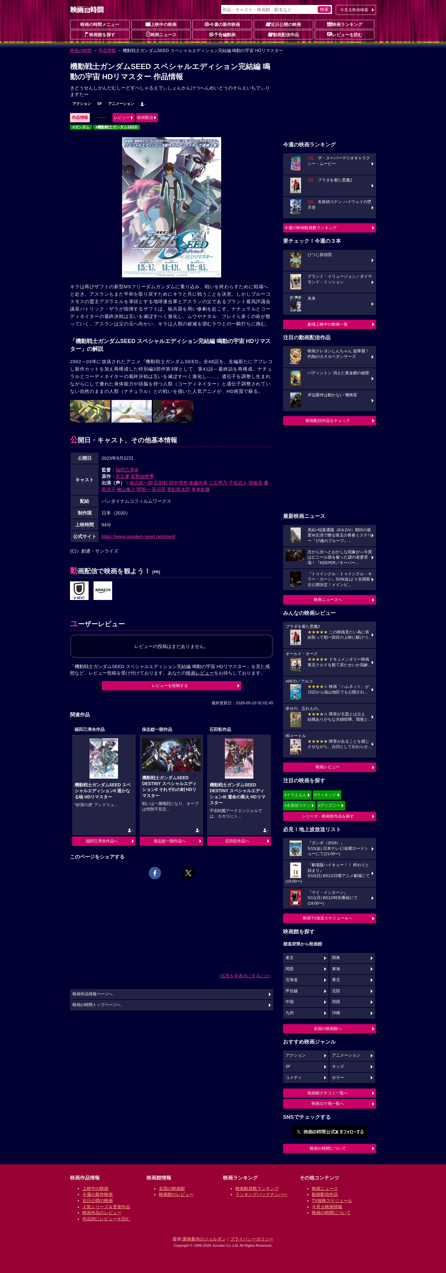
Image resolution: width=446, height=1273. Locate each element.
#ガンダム (81, 127)
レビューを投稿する (170, 685)
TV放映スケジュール (332, 1200)
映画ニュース (161, 34)
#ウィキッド (325, 795)
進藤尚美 (198, 482)
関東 (336, 958)
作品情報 (107, 50)
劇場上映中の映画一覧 (328, 324)
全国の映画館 (172, 1188)
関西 (290, 969)
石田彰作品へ (237, 841)
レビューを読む (344, 34)
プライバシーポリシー (251, 1238)
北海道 (292, 980)
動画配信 (145, 117)
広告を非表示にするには (245, 975)
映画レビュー (328, 767)
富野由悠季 (142, 476)
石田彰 (161, 482)
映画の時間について (328, 1148)
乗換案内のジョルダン (204, 1238)
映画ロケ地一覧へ (328, 1103)
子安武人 (238, 482)
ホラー (338, 1077)
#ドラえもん (295, 795)
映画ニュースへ (328, 599)
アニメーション (121, 104)
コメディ (294, 1077)
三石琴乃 (218, 482)
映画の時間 (81, 50)
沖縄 (336, 1013)
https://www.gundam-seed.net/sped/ (138, 536)
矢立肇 (122, 476)
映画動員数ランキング (257, 1188)
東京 (290, 958)
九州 (290, 1013)
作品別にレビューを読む (106, 1218)
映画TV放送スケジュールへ (327, 918)
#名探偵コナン (297, 805)
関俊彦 (256, 482)
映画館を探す (99, 34)
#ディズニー (329, 805)
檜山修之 (126, 489)
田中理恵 (178, 482)
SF (99, 104)
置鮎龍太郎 (178, 489)
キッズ (338, 1066)
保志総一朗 (141, 482)
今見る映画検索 (354, 9)
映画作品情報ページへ (92, 994)
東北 (336, 980)
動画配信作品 (283, 34)
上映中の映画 (161, 24)
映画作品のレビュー (101, 1212)
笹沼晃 (159, 489)
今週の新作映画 (222, 24)
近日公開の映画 (283, 24)
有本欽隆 (200, 489)
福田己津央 (127, 469)
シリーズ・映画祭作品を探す (328, 816)
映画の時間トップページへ (96, 1005)
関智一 (144, 489)
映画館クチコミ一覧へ (328, 1093)
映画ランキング (344, 24)
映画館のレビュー (176, 1194)
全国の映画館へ (328, 1028)
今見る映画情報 (327, 1206)
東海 (336, 969)
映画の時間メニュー (99, 24)
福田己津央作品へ (102, 841)
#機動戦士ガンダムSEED (117, 127)
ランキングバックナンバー (261, 1194)
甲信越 (292, 991)
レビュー (122, 117)
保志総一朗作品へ (170, 841)
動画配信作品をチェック (328, 420)
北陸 (336, 991)
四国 (336, 1002)
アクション (81, 104)
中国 (290, 1002)
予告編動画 (222, 34)
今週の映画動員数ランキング (310, 227)
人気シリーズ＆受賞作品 (106, 1206)
